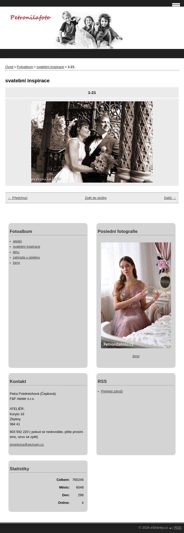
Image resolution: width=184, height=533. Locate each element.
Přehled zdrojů (112, 391)
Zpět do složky (96, 198)
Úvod (9, 67)
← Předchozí (17, 198)
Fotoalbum (25, 67)
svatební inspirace (50, 67)
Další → (170, 198)
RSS (177, 528)
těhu (16, 252)
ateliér (17, 241)
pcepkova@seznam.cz (27, 444)
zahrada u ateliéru (26, 257)
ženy (16, 263)
